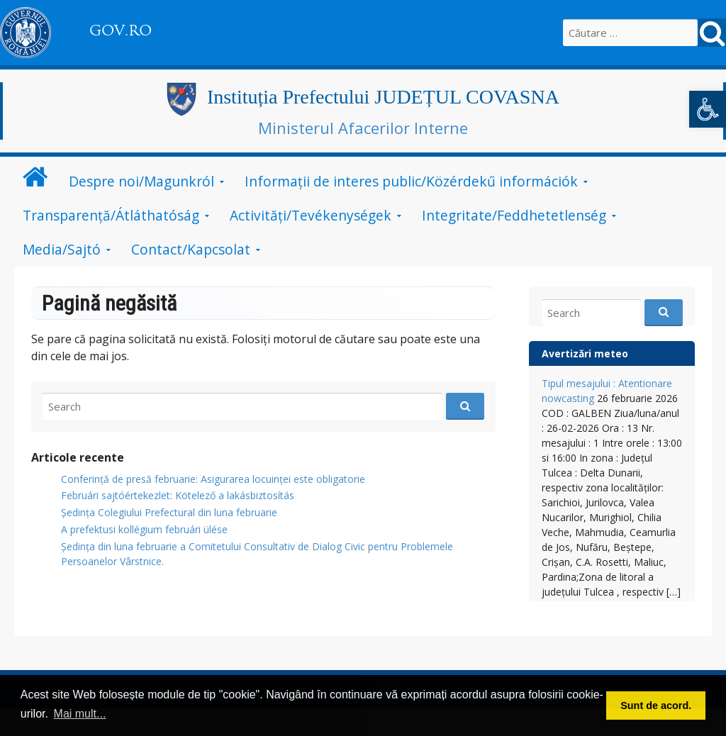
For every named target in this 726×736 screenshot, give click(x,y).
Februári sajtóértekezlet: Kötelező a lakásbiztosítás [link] (177, 495)
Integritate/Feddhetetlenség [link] (514, 215)
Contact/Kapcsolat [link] (190, 249)
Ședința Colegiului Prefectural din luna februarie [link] (169, 512)
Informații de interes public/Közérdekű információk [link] (411, 181)
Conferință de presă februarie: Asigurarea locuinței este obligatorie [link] (213, 479)
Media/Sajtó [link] (62, 249)
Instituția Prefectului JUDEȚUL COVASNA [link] (383, 97)
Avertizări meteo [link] (585, 353)
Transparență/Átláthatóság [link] (111, 215)
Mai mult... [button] (80, 714)
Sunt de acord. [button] (655, 705)
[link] (707, 109)
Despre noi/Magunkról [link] (141, 181)
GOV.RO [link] (120, 30)
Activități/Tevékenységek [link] (310, 215)
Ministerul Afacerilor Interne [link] (363, 127)
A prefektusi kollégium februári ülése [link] (144, 529)
